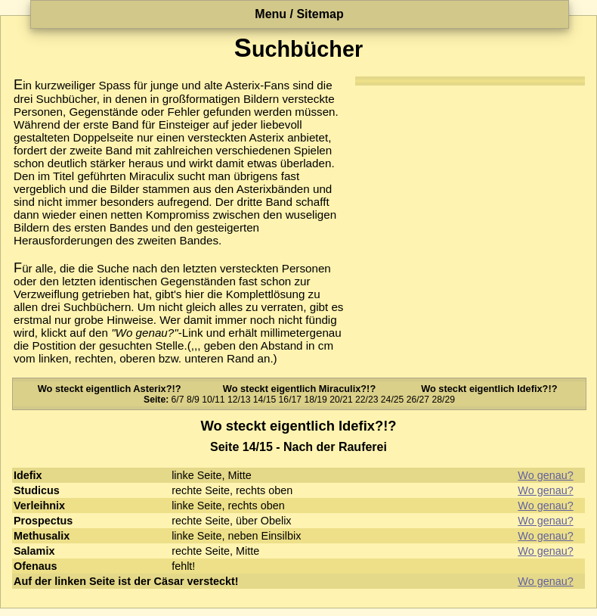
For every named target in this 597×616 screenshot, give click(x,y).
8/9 (193, 399)
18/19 (315, 399)
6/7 (178, 399)
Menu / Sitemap (299, 14)
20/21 (340, 399)
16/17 (290, 399)
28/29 (443, 399)
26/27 (418, 399)
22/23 (366, 399)
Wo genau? (545, 475)
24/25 (392, 399)
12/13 (238, 399)
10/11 (213, 399)
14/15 (264, 399)
